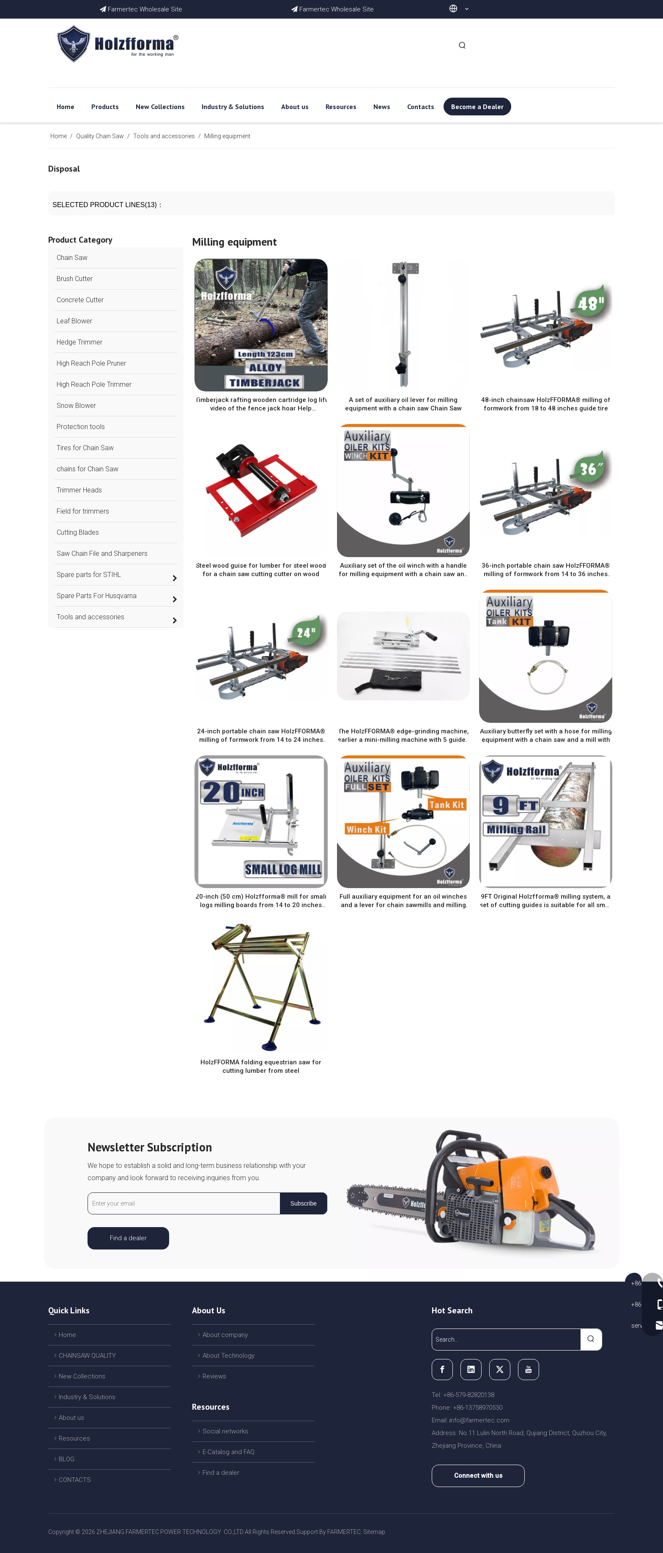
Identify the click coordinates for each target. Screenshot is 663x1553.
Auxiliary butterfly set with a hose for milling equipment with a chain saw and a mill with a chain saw (546, 735)
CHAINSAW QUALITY (87, 1355)
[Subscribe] (303, 1203)
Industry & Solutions (87, 1397)
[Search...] (506, 1339)
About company (225, 1335)
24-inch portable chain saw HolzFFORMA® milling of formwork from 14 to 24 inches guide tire (261, 735)
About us (71, 1418)
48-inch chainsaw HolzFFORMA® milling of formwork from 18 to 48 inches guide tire (546, 404)
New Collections (82, 1376)
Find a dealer (128, 1238)
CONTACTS (75, 1480)
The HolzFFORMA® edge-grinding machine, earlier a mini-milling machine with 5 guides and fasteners (403, 735)
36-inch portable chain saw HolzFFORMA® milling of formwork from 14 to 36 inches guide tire (546, 570)
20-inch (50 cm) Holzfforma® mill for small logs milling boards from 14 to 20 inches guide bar (260, 901)
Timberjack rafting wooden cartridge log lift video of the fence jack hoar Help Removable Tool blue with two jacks (261, 404)
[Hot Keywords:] (462, 45)
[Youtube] (528, 1369)
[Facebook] (442, 1369)
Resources (74, 1438)
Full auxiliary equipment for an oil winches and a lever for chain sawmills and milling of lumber (403, 901)
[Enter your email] (182, 1203)
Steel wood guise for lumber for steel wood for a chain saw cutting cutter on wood (261, 570)
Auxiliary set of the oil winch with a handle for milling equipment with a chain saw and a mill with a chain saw (403, 570)
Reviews (214, 1376)
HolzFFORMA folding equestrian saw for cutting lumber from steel (260, 1066)
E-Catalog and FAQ (229, 1452)
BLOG (66, 1459)
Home (67, 1335)
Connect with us (478, 1475)
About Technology (229, 1355)
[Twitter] (499, 1369)
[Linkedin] (471, 1369)
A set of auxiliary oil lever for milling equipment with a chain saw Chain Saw (403, 404)
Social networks (225, 1431)
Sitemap (374, 1531)
